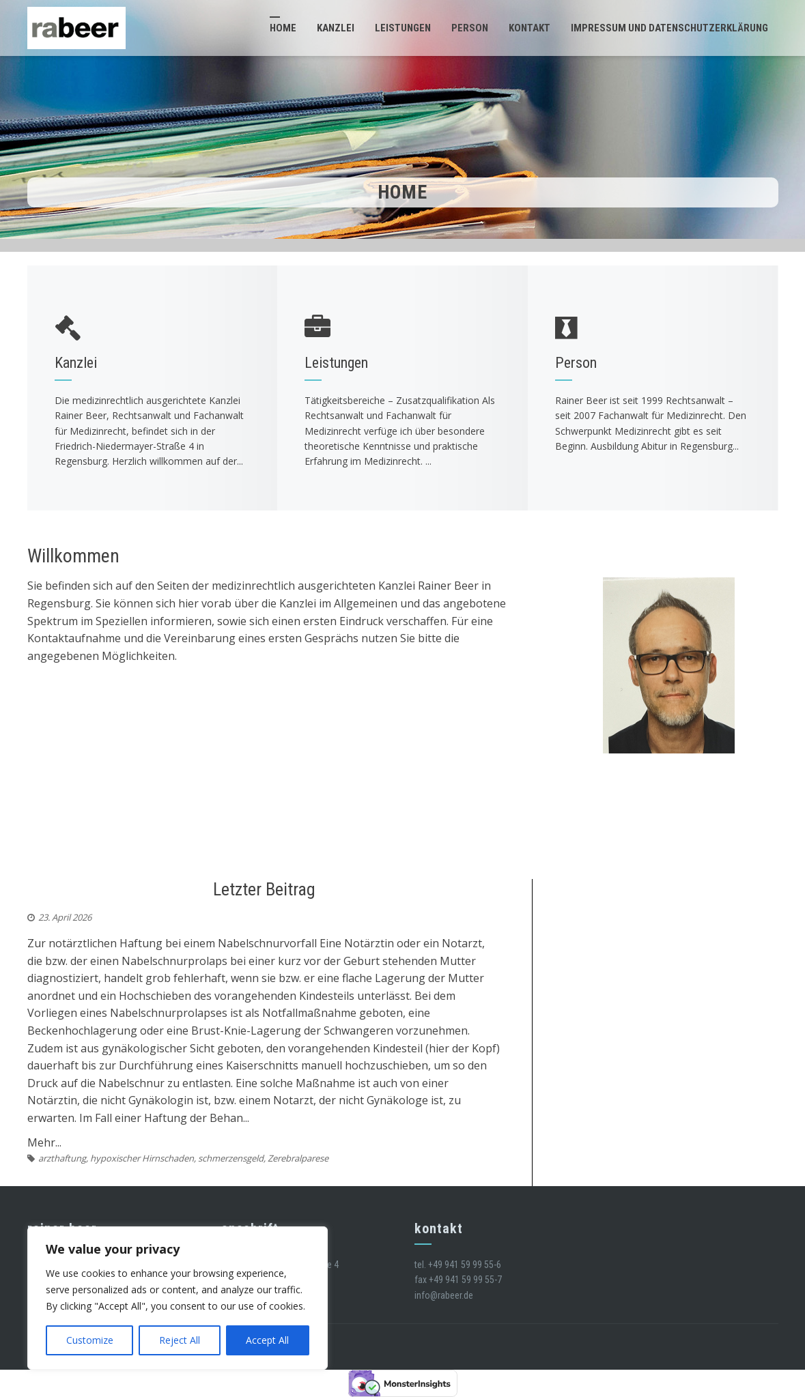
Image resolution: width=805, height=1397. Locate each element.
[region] (177, 1298)
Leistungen (403, 28)
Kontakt (529, 28)
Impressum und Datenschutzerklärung (669, 28)
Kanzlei (335, 28)
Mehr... (44, 1142)
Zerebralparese (298, 1158)
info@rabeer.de (443, 1295)
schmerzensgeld (231, 1158)
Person (469, 28)
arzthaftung (62, 1158)
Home (283, 28)
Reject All (179, 1340)
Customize (89, 1340)
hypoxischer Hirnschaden (142, 1158)
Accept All (267, 1340)
